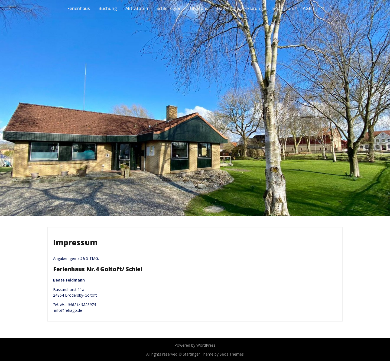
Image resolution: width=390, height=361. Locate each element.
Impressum (282, 8)
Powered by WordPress (195, 345)
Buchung (107, 8)
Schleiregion (169, 8)
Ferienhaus (78, 8)
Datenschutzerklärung (240, 8)
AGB (307, 8)
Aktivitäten (136, 8)
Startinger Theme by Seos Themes (213, 354)
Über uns (199, 8)
